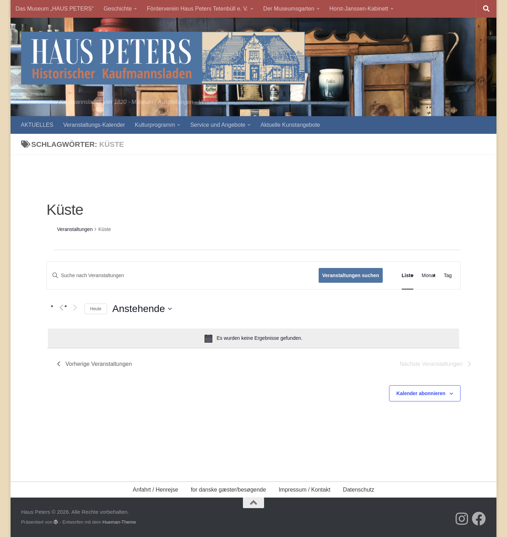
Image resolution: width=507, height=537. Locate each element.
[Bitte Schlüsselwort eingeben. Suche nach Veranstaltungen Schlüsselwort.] (183, 275)
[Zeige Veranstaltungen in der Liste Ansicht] (407, 275)
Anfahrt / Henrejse (155, 490)
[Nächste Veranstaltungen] (75, 308)
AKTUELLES (37, 125)
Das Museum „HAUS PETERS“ (54, 9)
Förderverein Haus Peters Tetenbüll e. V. (197, 9)
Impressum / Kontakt (304, 490)
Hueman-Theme (119, 522)
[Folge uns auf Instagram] (462, 519)
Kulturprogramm (155, 125)
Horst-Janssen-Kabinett (359, 9)
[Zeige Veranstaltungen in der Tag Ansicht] (448, 275)
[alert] (253, 338)
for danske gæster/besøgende (228, 490)
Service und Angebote (217, 125)
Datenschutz (358, 490)
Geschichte (118, 9)
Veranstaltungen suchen (350, 275)
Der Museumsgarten (288, 9)
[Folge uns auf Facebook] (479, 519)
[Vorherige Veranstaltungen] (61, 308)
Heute (95, 308)
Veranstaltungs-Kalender (94, 125)
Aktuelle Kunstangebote (290, 125)
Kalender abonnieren (420, 393)
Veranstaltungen (75, 229)
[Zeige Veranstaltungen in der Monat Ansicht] (429, 275)
